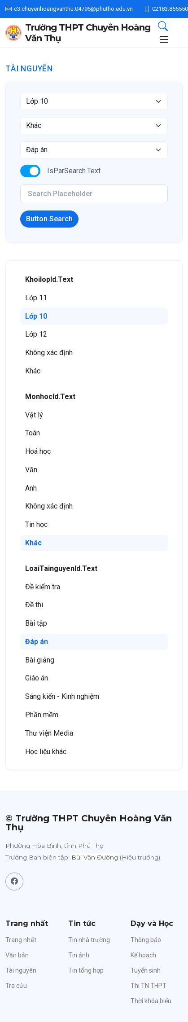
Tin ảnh (78, 955)
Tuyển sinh (146, 970)
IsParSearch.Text (74, 171)
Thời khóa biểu (151, 1001)
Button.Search (49, 219)
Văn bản (17, 955)
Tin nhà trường (89, 940)
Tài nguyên (20, 970)
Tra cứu (16, 986)
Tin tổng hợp (86, 970)
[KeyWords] (94, 193)
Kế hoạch (143, 955)
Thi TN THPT (148, 986)
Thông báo (146, 940)
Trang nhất (20, 940)
